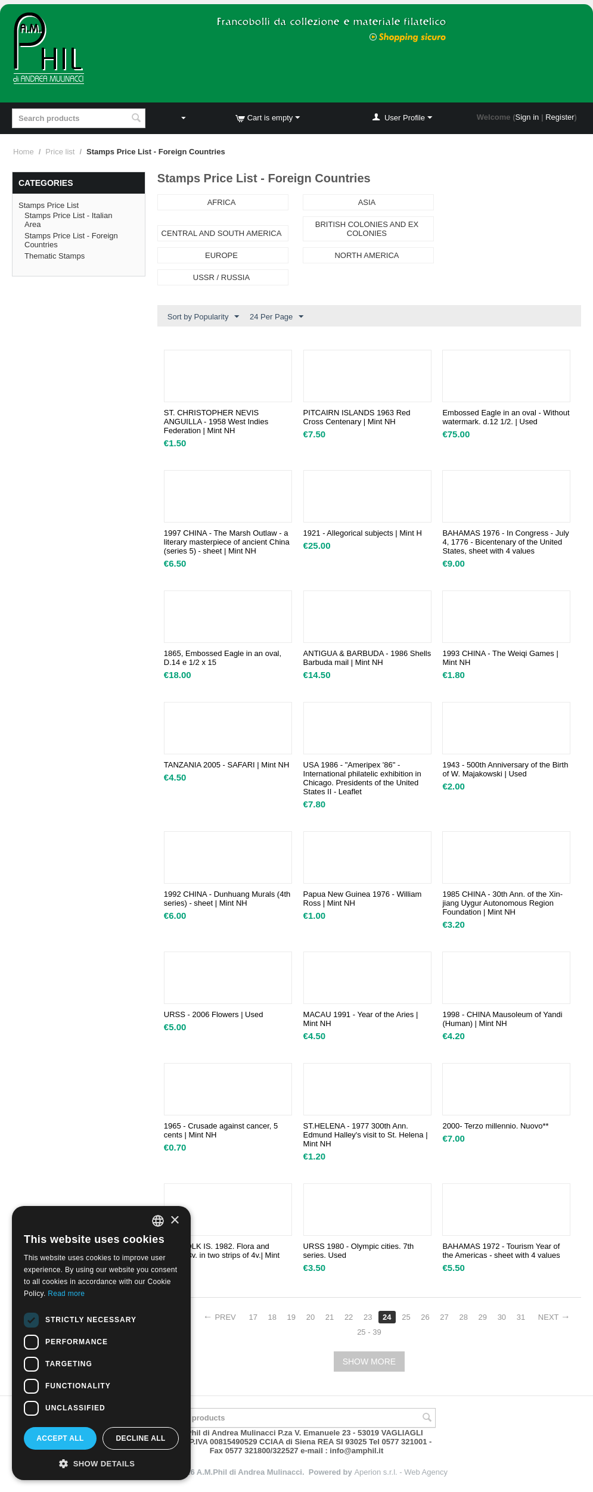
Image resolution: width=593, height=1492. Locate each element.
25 (406, 1317)
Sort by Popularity (203, 317)
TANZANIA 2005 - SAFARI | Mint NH (226, 764)
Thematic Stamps (54, 255)
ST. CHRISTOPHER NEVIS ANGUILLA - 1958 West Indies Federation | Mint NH (216, 421)
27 (444, 1317)
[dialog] (101, 1343)
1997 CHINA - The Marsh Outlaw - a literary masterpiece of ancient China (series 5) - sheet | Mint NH (227, 542)
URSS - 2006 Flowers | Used (213, 1014)
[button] (101, 1462)
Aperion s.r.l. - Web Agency (401, 1472)
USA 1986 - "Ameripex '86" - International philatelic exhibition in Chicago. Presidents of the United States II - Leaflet (362, 778)
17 (253, 1317)
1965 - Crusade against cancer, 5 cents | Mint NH (221, 1130)
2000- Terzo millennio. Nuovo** (495, 1125)
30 (502, 1317)
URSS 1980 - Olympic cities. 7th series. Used (358, 1251)
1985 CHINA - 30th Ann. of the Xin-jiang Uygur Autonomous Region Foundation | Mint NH (502, 903)
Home (23, 151)
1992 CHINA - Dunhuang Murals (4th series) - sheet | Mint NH (227, 898)
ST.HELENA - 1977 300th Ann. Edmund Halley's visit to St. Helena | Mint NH (365, 1134)
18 (272, 1317)
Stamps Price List (48, 205)
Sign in (527, 117)
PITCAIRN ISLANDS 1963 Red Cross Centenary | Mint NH (357, 417)
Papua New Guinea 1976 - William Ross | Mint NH (362, 898)
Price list (59, 151)
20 (310, 1317)
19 (291, 1317)
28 (463, 1317)
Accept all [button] (60, 1438)
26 (425, 1317)
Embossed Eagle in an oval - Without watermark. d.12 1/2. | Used (505, 417)
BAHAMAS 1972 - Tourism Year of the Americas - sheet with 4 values (501, 1251)
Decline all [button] (140, 1438)
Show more (369, 1361)
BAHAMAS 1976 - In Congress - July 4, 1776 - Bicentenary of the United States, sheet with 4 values (505, 542)
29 (483, 1317)
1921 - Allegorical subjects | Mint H (362, 533)
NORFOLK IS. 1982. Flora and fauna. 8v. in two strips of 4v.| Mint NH (222, 1255)
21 (329, 1317)
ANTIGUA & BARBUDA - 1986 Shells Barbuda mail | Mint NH (367, 658)
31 (521, 1317)
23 (368, 1317)
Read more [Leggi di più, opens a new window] (66, 1293)
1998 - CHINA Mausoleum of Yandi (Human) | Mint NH (502, 1019)
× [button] (174, 1220)
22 (348, 1317)
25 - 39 (369, 1332)
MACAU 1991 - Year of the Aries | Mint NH (360, 1019)
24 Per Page (276, 317)
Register (559, 117)
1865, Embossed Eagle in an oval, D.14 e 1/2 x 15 (222, 658)
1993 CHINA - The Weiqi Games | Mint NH (500, 658)
